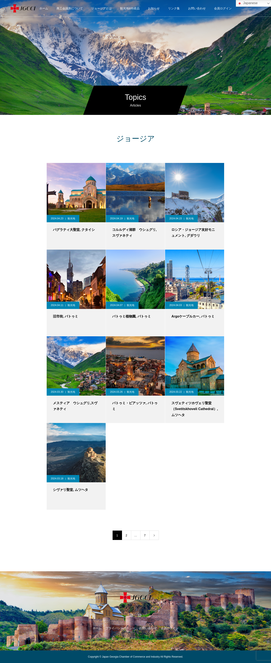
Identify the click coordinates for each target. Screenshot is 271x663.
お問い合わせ (197, 8)
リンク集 (174, 8)
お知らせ (154, 8)
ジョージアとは (101, 8)
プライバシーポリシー (120, 628)
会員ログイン (223, 8)
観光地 (71, 218)
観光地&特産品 (130, 8)
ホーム (43, 8)
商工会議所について (70, 8)
